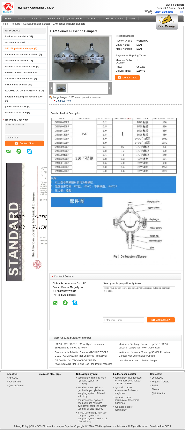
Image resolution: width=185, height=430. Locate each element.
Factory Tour (54, 18)
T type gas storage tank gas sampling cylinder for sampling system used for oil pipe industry (92, 417)
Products (21, 18)
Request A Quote (166, 8)
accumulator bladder (16, 60)
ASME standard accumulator (21, 72)
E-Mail (155, 385)
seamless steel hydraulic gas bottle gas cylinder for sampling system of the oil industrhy (91, 392)
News (132, 18)
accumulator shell (15, 42)
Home (7, 18)
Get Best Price (63, 100)
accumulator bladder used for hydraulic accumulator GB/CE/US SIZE (128, 380)
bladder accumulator (16, 36)
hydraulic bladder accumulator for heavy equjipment (126, 390)
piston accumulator (16, 106)
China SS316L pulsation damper (47, 426)
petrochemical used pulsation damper (138, 360)
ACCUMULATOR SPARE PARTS (22, 90)
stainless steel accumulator (20, 66)
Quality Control (74, 18)
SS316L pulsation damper (36, 24)
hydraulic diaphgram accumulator (24, 96)
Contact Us (94, 18)
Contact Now (24, 143)
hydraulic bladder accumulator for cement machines (127, 400)
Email (181, 8)
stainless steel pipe (15, 112)
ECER (168, 426)
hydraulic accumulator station (21, 54)
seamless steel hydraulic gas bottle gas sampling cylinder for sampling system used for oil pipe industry (92, 404)
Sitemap (156, 389)
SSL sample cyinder (16, 84)
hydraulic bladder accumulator (123, 408)
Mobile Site (158, 393)
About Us (36, 18)
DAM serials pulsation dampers (85, 97)
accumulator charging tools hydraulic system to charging (92, 380)
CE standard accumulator (19, 78)
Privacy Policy (21, 426)
